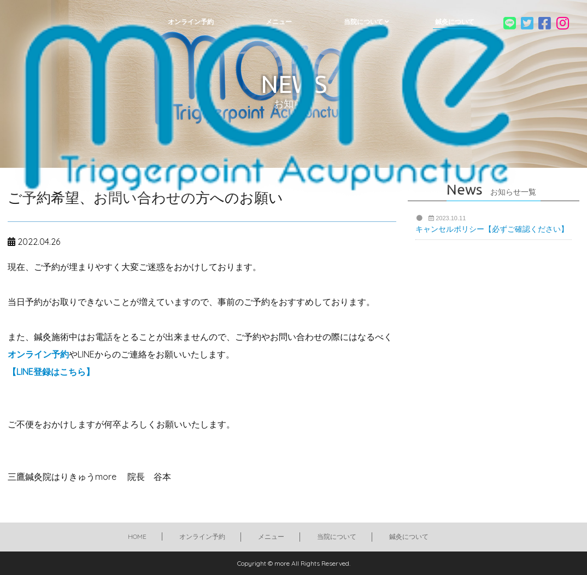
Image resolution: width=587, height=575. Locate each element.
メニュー (271, 536)
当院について (336, 536)
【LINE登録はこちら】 (51, 371)
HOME (137, 536)
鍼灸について (408, 536)
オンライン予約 (38, 354)
